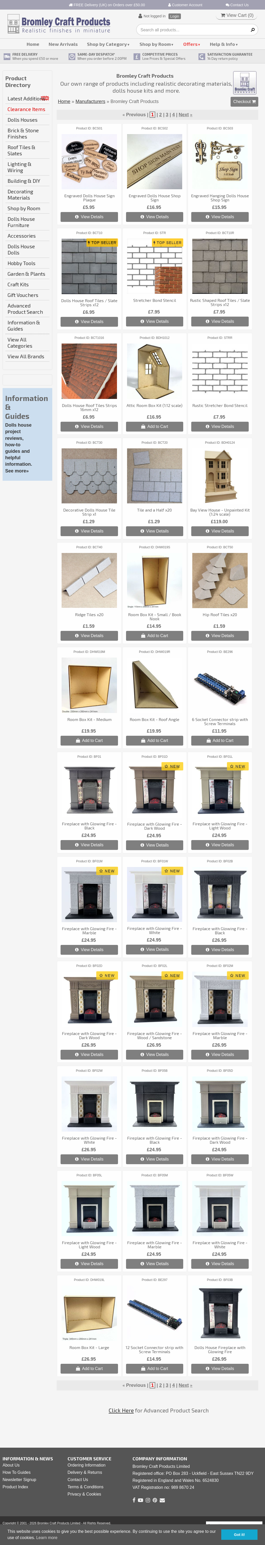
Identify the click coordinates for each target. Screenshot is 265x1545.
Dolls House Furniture (21, 222)
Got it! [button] (239, 1535)
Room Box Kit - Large (89, 1347)
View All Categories (20, 342)
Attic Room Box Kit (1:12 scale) (154, 405)
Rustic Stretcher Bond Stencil (219, 405)
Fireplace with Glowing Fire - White (154, 930)
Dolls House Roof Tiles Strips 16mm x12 (89, 407)
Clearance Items (26, 109)
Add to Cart (154, 426)
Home (33, 44)
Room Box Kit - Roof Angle (154, 719)
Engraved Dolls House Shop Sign (155, 197)
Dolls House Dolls (21, 249)
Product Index (15, 1487)
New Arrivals (63, 44)
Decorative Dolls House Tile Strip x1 (89, 511)
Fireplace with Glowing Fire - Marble (89, 930)
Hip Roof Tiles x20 (220, 614)
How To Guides (17, 1472)
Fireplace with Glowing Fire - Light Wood (220, 825)
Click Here (121, 1410)
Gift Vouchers (23, 295)
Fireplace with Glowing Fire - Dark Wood (154, 825)
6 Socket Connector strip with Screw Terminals (220, 721)
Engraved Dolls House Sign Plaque (89, 197)
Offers (190, 44)
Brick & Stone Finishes (23, 133)
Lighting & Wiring (20, 167)
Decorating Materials (20, 194)
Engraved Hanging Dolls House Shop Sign (220, 197)
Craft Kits (18, 284)
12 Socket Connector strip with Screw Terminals (154, 1349)
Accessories (22, 235)
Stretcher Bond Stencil (154, 300)
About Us (11, 1465)
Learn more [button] (46, 1537)
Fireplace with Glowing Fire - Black (89, 825)
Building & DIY (24, 181)
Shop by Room (155, 44)
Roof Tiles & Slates (21, 150)
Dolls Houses (23, 119)
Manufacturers (90, 101)
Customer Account (185, 5)
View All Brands (26, 356)
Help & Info (222, 44)
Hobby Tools (21, 263)
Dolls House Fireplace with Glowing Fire (219, 1349)
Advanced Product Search (25, 308)
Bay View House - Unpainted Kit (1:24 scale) (220, 511)
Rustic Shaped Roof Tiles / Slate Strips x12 (220, 302)
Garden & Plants (26, 274)
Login (174, 16)
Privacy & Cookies (84, 1494)
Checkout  (244, 101)
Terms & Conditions (86, 1487)
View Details (89, 217)
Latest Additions (26, 98)
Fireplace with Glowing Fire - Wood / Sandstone (154, 1035)
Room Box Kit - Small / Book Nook (154, 616)
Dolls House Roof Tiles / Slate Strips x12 (89, 302)
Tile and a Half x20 (154, 509)
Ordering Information (87, 1465)
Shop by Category (107, 44)
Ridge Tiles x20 (89, 614)
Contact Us (237, 5)
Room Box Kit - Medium (89, 719)
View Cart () (237, 15)
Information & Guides (24, 325)
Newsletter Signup (19, 1479)
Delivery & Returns (85, 1472)
